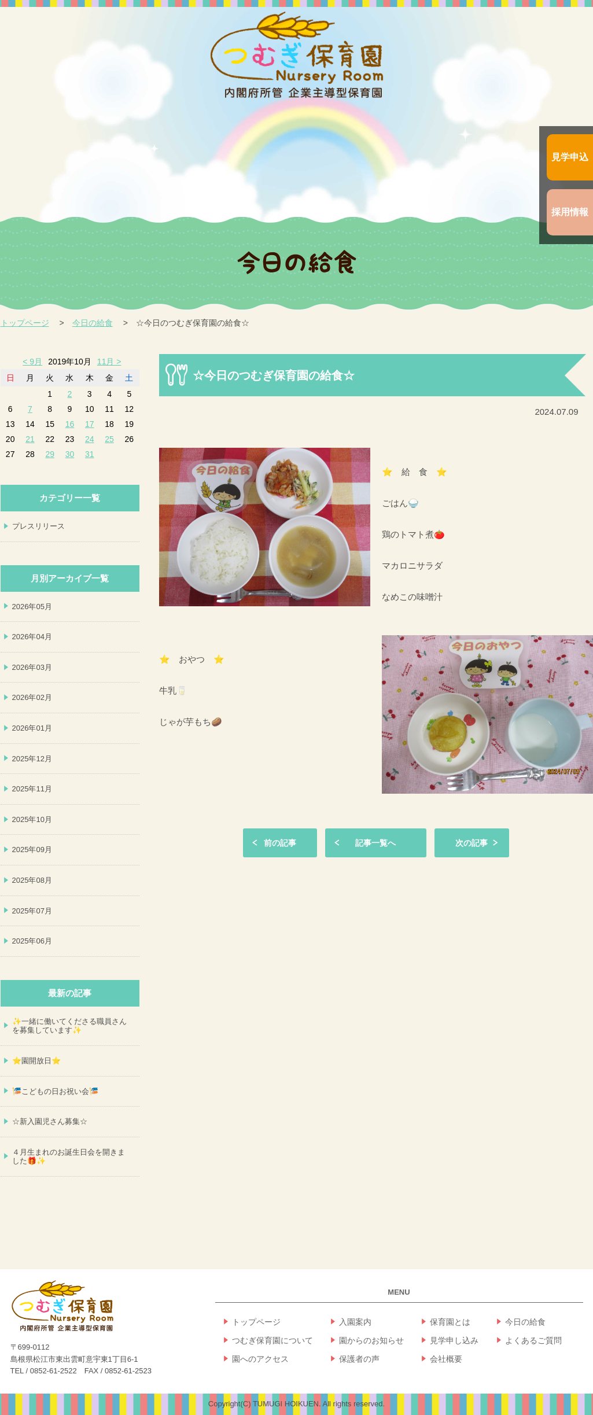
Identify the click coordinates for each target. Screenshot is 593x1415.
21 (30, 439)
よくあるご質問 (533, 1340)
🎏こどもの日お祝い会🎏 (55, 1091)
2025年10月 (32, 819)
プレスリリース (38, 526)
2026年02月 (32, 697)
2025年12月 (32, 758)
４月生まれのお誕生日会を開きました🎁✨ (68, 1157)
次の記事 (471, 842)
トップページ (25, 322)
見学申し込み (454, 1340)
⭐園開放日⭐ (36, 1060)
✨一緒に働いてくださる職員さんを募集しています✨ (69, 1026)
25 (109, 439)
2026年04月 (32, 636)
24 (89, 439)
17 (89, 424)
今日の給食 (92, 322)
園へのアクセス (260, 1359)
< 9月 (32, 361)
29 (49, 454)
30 (70, 454)
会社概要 (446, 1359)
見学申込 (569, 157)
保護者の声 (359, 1359)
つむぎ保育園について (272, 1340)
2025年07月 (32, 911)
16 (70, 424)
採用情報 (569, 212)
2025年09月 (32, 849)
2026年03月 (32, 667)
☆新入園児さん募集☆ (49, 1121)
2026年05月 (32, 606)
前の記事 (280, 842)
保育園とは (450, 1321)
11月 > (109, 361)
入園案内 (355, 1321)
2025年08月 (32, 880)
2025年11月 (32, 788)
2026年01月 (32, 728)
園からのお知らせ (371, 1340)
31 (89, 454)
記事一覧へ (375, 842)
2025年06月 (32, 941)
